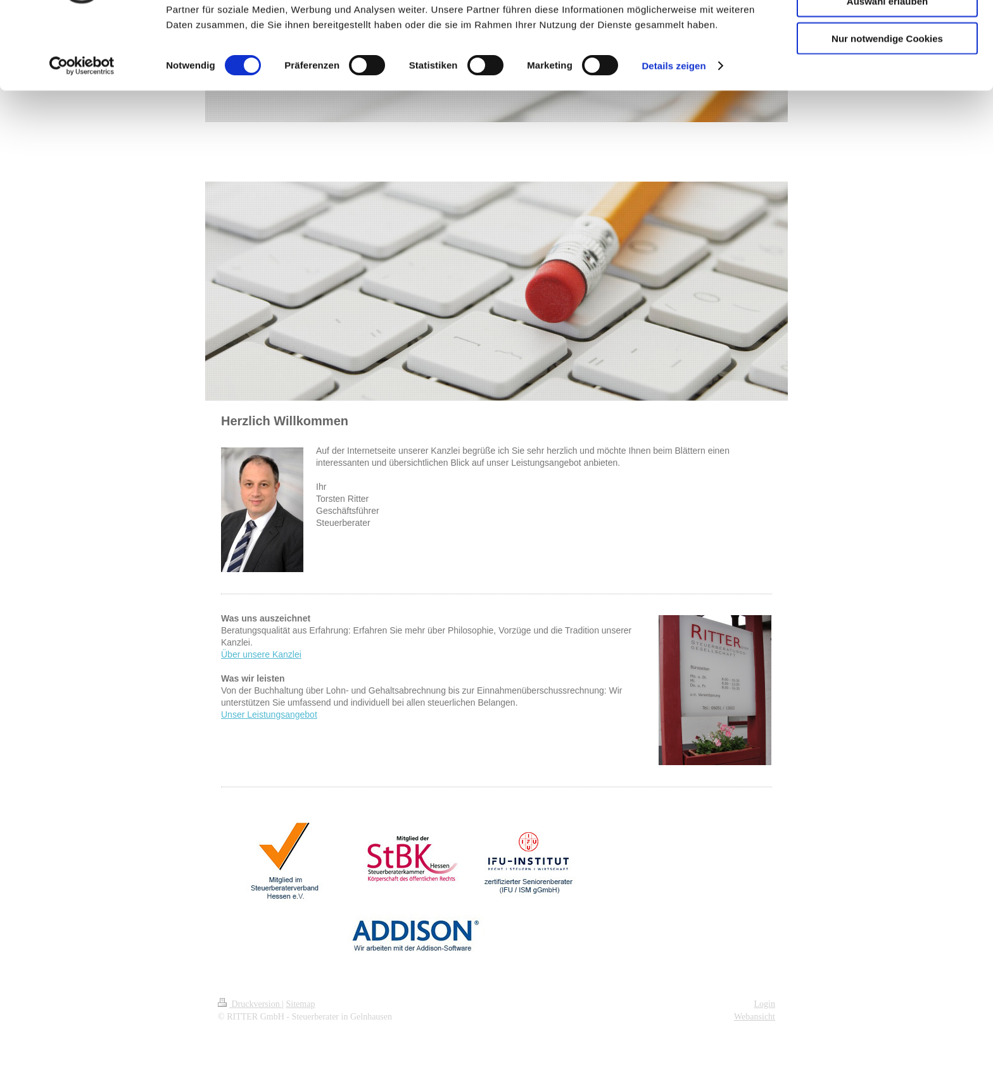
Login (764, 1004)
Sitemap (300, 1004)
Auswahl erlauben (887, 68)
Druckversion (250, 1004)
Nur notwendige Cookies (887, 105)
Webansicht (754, 1016)
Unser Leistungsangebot (269, 714)
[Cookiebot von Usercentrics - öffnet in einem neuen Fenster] (82, 132)
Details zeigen (673, 132)
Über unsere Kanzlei (261, 654)
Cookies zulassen (887, 31)
